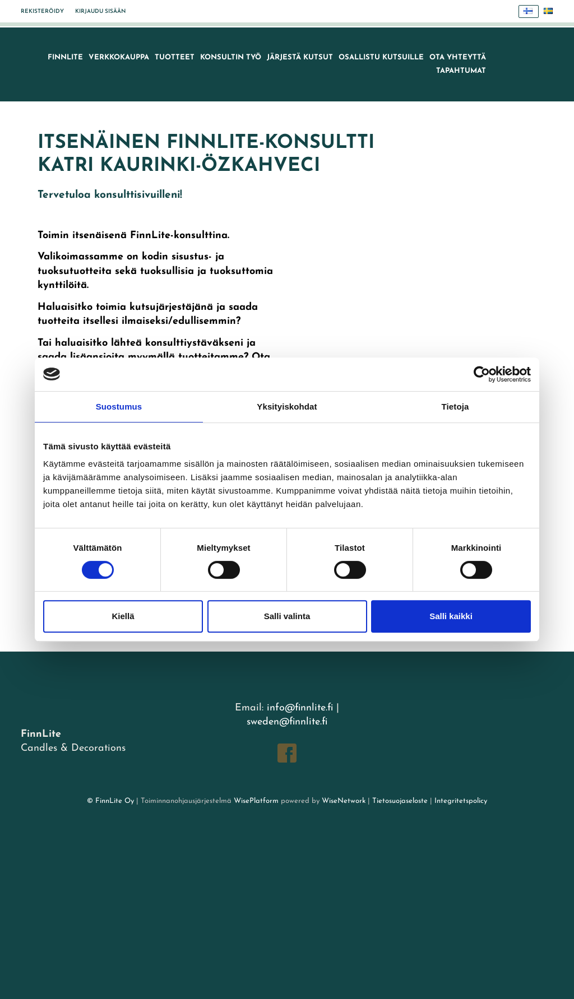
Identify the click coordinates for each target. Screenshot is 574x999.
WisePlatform (256, 801)
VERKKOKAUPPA (119, 57)
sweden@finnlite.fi (287, 722)
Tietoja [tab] (455, 406)
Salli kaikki (451, 616)
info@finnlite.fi (300, 708)
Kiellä (123, 616)
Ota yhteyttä (457, 57)
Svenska (551, 11)
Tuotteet (175, 57)
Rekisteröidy (42, 11)
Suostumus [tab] (119, 406)
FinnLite (65, 57)
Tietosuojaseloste (400, 801)
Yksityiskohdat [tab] (287, 406)
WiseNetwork (343, 801)
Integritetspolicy (459, 801)
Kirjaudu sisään (100, 11)
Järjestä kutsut (300, 57)
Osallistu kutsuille (381, 57)
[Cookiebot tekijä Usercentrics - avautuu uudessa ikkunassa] (482, 374)
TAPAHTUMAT (461, 71)
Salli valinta (287, 616)
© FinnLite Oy (110, 801)
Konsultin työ (230, 57)
